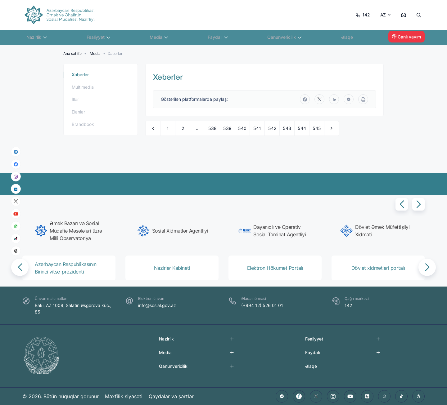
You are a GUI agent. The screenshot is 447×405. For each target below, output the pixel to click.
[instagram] (16, 176)
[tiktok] (16, 238)
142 (361, 14)
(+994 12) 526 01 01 (262, 305)
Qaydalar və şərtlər (171, 396)
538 (212, 128)
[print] (363, 99)
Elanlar (78, 111)
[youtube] (15, 213)
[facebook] (16, 164)
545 (317, 128)
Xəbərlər (80, 74)
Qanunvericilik (286, 38)
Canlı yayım (406, 38)
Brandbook (83, 124)
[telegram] (16, 151)
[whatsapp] (16, 226)
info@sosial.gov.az (157, 305)
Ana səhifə (72, 53)
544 (302, 128)
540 (242, 128)
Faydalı (220, 38)
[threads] (16, 251)
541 (257, 128)
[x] (16, 201)
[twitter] (319, 99)
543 (287, 128)
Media (161, 38)
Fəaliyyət (101, 38)
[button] (401, 204)
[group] (70, 230)
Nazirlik (39, 38)
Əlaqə (349, 38)
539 (227, 128)
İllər (75, 99)
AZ (381, 14)
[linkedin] (16, 188)
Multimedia (83, 87)
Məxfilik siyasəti (124, 396)
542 (272, 128)
